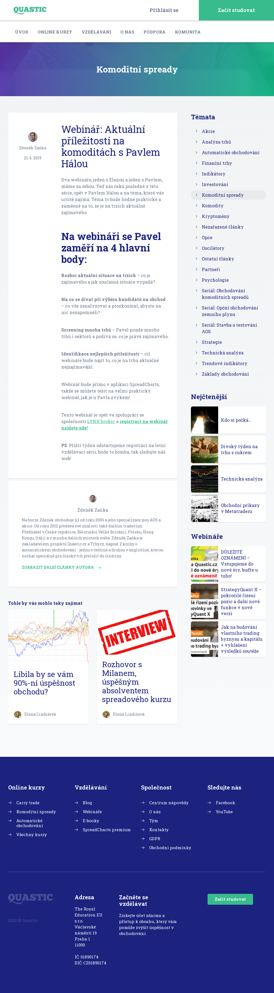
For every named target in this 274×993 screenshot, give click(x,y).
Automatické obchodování (231, 152)
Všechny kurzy (31, 834)
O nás (127, 32)
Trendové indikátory (224, 363)
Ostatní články (218, 259)
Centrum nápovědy (168, 802)
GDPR (154, 838)
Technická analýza (222, 353)
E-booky (91, 820)
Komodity (213, 205)
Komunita (188, 32)
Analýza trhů (216, 142)
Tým (153, 820)
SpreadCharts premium (107, 829)
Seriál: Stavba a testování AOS (229, 328)
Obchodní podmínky (170, 847)
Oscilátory (213, 248)
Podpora (155, 32)
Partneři (211, 269)
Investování (215, 184)
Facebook (225, 802)
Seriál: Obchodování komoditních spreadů (225, 294)
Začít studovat (236, 10)
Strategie (212, 342)
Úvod (21, 32)
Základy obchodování (225, 374)
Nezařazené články (223, 227)
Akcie (208, 131)
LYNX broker (101, 421)
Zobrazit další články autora (61, 567)
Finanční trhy (217, 163)
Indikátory (214, 174)
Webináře (92, 811)
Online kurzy (55, 32)
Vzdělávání (96, 32)
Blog (87, 802)
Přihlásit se (164, 10)
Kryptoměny (216, 216)
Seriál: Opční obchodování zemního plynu (230, 311)
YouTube (224, 811)
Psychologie (215, 280)
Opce (207, 237)
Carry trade (27, 802)
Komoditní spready (223, 195)
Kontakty (159, 829)
